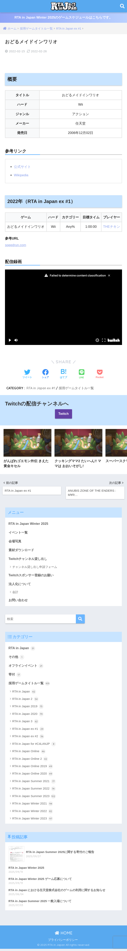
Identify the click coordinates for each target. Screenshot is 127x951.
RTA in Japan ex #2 (28, 738)
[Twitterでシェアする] (27, 374)
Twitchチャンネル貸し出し (29, 559)
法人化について (20, 584)
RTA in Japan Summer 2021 (34, 783)
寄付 (15, 676)
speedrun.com (15, 245)
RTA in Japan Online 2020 (32, 775)
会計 (15, 593)
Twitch (63, 414)
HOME (63, 935)
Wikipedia (21, 175)
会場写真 (15, 541)
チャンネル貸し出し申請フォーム (34, 567)
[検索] (80, 620)
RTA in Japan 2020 (28, 715)
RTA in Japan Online (29, 753)
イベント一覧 (19, 532)
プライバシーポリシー (63, 941)
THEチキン (111, 227)
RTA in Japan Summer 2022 (34, 790)
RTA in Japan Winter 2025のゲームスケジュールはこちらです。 (63, 18)
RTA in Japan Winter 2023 (32, 820)
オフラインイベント (27, 667)
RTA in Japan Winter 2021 (32, 805)
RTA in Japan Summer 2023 (34, 797)
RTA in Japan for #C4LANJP (34, 745)
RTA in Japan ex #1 (41, 388)
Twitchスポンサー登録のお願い (32, 576)
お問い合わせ (19, 601)
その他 (17, 658)
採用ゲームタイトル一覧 (78, 388)
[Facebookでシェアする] (45, 374)
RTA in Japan (22, 649)
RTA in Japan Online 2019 (32, 768)
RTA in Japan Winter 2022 (32, 812)
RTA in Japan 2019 (28, 708)
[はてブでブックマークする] (63, 374)
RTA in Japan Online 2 (30, 760)
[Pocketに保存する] (100, 374)
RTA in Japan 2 (25, 700)
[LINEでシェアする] (81, 374)
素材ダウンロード (22, 550)
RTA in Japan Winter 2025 (29, 523)
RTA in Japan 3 (25, 723)
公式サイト (22, 167)
